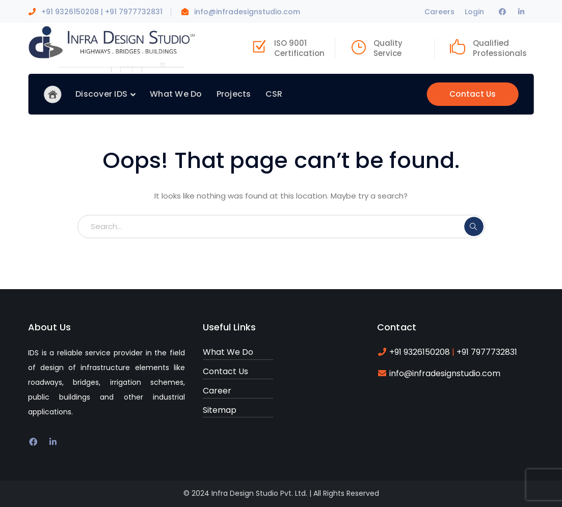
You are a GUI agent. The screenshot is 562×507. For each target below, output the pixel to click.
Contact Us (472, 94)
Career (217, 391)
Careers (439, 12)
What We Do (228, 352)
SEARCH (474, 226)
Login (474, 12)
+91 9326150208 (70, 12)
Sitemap (219, 410)
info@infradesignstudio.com (247, 12)
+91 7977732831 (134, 12)
